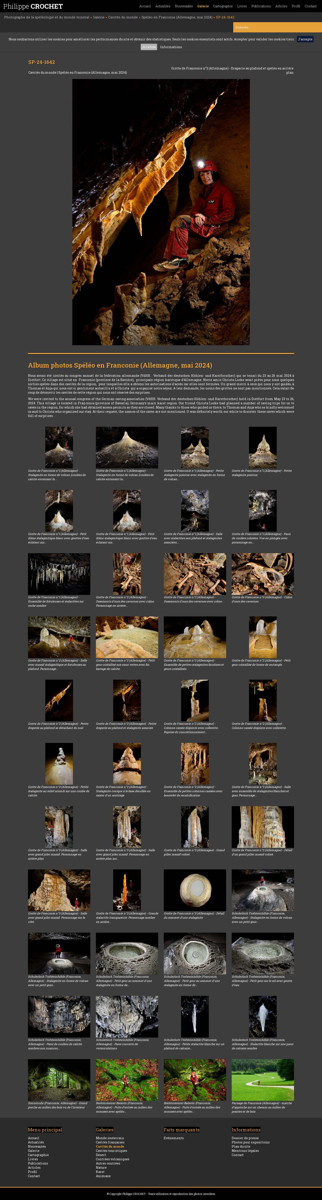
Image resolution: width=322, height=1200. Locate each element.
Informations (171, 47)
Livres (242, 6)
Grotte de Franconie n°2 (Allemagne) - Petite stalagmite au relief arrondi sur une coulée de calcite (58, 791)
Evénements (174, 1138)
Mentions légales (245, 1151)
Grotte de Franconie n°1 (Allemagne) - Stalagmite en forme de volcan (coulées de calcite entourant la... (57, 475)
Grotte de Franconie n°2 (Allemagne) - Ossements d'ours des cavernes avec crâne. (193, 599)
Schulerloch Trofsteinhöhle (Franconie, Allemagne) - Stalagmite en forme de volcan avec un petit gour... (262, 917)
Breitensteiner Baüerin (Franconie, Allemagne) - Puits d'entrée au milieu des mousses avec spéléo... (124, 1107)
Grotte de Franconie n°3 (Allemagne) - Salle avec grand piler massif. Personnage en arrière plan (57, 854)
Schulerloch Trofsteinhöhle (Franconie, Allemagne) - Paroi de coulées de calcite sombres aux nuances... (55, 1044)
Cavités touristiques (111, 1151)
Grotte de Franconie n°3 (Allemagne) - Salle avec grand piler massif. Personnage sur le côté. (57, 917)
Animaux (103, 1176)
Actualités (162, 6)
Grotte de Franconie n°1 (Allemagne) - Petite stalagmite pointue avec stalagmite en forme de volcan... (194, 475)
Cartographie (223, 6)
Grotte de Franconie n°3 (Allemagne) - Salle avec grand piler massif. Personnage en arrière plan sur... (125, 854)
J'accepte (305, 39)
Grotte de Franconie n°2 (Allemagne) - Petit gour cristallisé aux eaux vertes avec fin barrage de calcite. (125, 664)
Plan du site (241, 1146)
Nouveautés (184, 6)
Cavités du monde (42, 72)
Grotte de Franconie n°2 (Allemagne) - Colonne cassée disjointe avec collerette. (259, 726)
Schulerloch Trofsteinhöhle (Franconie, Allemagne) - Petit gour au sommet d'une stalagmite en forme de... (124, 981)
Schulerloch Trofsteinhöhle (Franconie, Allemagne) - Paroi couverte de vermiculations (122, 1044)
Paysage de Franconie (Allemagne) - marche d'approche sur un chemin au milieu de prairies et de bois (262, 1107)
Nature (101, 1167)
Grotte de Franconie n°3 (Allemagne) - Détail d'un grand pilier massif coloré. (262, 852)
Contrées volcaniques (112, 1159)
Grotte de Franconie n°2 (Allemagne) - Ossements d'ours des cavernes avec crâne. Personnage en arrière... (125, 601)
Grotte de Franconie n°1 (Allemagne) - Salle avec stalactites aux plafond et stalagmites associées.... (193, 538)
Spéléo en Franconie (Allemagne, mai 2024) (92, 72)
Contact (310, 6)
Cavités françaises (110, 1142)
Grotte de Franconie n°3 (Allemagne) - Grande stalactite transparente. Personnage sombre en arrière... (127, 917)
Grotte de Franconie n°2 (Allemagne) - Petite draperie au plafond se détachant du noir (58, 726)
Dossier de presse (245, 1138)
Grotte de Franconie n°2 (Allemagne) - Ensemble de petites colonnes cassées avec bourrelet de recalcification (193, 791)
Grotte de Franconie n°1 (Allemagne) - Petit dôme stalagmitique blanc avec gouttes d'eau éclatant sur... (58, 538)
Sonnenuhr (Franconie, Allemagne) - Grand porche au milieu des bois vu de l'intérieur (57, 1105)
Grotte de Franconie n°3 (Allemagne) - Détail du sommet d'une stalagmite (194, 915)
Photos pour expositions (251, 1142)
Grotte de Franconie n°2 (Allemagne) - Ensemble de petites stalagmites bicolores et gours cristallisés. (194, 664)
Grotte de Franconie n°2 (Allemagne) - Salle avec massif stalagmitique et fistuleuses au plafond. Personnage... (57, 664)
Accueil (145, 6)
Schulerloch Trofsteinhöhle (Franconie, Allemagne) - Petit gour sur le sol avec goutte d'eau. (262, 981)
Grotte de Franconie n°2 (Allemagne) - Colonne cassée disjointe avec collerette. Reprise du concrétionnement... (191, 728)
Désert (101, 1155)
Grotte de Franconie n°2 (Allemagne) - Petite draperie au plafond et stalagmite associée (126, 726)
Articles (281, 6)
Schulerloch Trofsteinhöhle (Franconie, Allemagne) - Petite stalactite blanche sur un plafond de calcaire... (194, 1044)
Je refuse (149, 47)
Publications (261, 6)
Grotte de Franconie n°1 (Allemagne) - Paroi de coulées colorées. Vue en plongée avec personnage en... (261, 538)
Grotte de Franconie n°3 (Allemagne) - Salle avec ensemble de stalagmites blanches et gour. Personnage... (261, 791)
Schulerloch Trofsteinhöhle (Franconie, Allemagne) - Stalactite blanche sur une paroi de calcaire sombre (262, 1044)
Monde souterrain (110, 1138)
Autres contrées (108, 1163)
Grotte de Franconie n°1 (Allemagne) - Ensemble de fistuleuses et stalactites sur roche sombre (55, 601)
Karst (100, 1172)
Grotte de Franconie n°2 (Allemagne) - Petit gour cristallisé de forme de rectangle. (261, 662)
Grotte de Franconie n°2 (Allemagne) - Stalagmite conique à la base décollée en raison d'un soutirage (123, 791)
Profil (296, 6)
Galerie (203, 6)
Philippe (33, 6)
